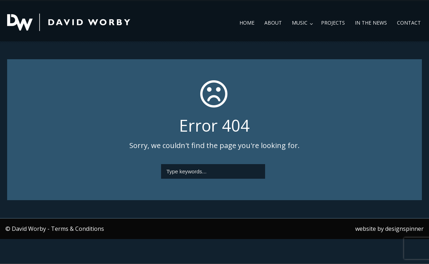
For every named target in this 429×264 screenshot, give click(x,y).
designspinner (404, 229)
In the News (371, 22)
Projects (333, 22)
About (273, 22)
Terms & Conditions (77, 229)
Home (246, 22)
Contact (409, 22)
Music (299, 22)
